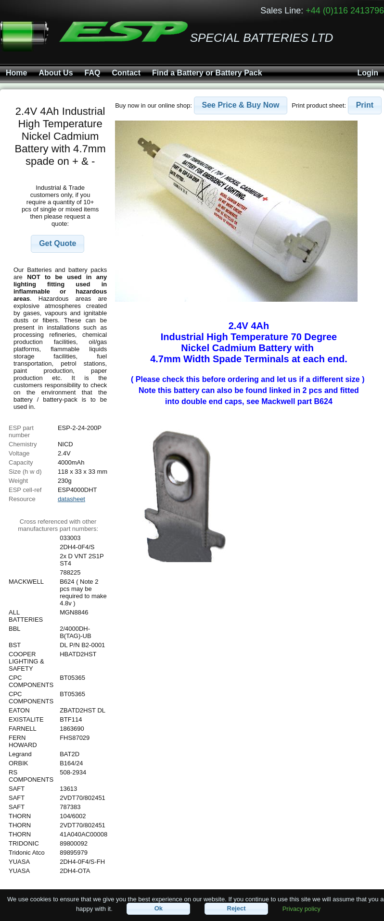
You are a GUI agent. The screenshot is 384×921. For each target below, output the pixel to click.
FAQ (93, 73)
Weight (18, 480)
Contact (126, 73)
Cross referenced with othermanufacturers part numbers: (58, 525)
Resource (22, 499)
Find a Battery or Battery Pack (207, 73)
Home (16, 73)
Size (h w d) (25, 471)
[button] (57, 244)
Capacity (21, 462)
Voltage (19, 453)
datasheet (71, 499)
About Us (55, 73)
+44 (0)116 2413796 (345, 10)
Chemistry (23, 444)
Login (367, 73)
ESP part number (21, 431)
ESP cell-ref (25, 489)
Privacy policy (301, 908)
